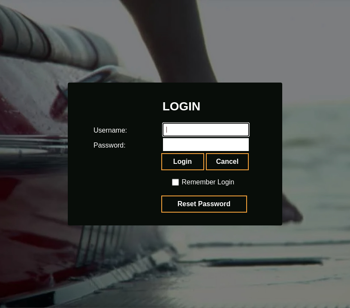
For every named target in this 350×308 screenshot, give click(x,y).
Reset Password (204, 203)
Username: (102, 130)
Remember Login (208, 182)
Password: (102, 145)
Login (182, 161)
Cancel (227, 161)
